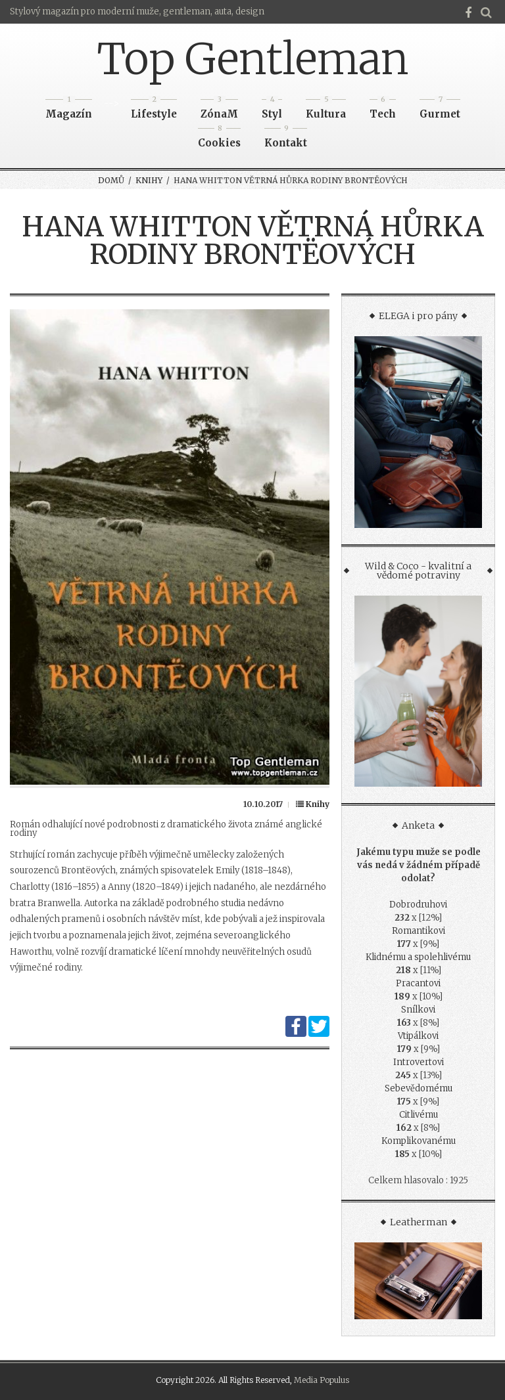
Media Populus (321, 1380)
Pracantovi (418, 983)
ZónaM (219, 110)
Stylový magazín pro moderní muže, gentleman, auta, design (137, 11)
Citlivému (418, 1114)
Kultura (326, 110)
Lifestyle (154, 110)
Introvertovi (418, 1062)
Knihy (148, 180)
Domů (111, 180)
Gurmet (440, 110)
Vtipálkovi (418, 1035)
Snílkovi (418, 1009)
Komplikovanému (418, 1141)
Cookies (219, 139)
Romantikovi (418, 930)
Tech (383, 110)
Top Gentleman (253, 59)
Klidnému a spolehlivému (418, 957)
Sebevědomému (418, 1088)
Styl (272, 110)
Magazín (68, 110)
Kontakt (285, 139)
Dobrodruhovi (418, 904)
